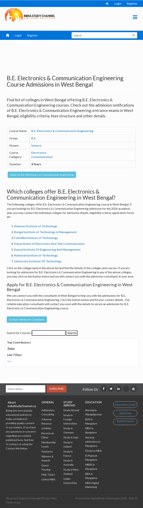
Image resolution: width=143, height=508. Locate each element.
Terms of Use (13, 502)
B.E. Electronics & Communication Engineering (62, 131)
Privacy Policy (49, 498)
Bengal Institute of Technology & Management (45, 232)
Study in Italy (70, 437)
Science (36, 145)
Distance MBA (93, 450)
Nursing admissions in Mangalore (92, 441)
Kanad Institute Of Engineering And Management (47, 249)
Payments (47, 451)
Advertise (125, 413)
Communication (42, 156)
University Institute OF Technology (38, 261)
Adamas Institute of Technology (35, 226)
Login (117, 3)
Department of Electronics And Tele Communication (49, 243)
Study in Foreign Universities (70, 419)
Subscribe (56, 388)
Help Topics (48, 474)
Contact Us (23, 498)
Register (132, 3)
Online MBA (48, 479)
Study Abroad (71, 410)
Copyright (35, 498)
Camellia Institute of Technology (36, 237)
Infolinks (46, 428)
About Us (11, 498)
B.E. (33, 138)
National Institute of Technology (36, 255)
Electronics (38, 152)
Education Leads (125, 404)
